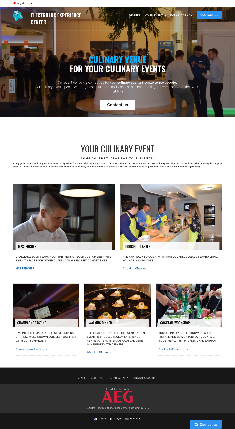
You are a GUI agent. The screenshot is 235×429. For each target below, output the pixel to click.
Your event (98, 378)
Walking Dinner (99, 352)
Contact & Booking (144, 378)
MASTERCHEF (27, 268)
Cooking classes (136, 268)
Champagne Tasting (32, 349)
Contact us (209, 15)
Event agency (181, 15)
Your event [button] (155, 15)
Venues (135, 15)
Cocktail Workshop (173, 349)
